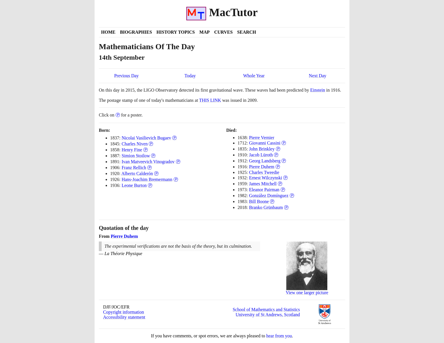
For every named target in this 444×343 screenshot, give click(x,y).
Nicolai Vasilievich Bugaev (146, 137)
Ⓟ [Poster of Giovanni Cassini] (283, 143)
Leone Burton (133, 185)
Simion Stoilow (135, 155)
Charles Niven (134, 143)
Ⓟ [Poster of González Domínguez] (292, 195)
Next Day (317, 75)
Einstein (317, 90)
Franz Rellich (133, 167)
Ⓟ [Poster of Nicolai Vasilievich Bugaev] (174, 137)
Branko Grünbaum (266, 207)
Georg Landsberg (264, 160)
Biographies (136, 32)
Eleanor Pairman (264, 189)
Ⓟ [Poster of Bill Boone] (272, 201)
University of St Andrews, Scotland (268, 314)
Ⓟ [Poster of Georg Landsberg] (283, 160)
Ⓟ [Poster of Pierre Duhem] (278, 166)
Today (190, 75)
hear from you (279, 335)
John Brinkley (261, 148)
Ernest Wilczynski (265, 177)
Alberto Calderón (137, 173)
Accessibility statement (124, 317)
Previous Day (126, 75)
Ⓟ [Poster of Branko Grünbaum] (286, 207)
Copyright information (123, 312)
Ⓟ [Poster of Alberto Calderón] (156, 173)
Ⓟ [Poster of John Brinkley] (278, 148)
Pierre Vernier (261, 137)
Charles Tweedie (264, 172)
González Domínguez (268, 195)
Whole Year (254, 75)
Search (246, 32)
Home (108, 32)
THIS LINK (210, 100)
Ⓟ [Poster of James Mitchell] (280, 183)
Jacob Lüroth (261, 154)
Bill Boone (259, 201)
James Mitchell (262, 183)
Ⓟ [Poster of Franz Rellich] (149, 167)
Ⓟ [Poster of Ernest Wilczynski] (285, 177)
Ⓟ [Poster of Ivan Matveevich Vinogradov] (178, 161)
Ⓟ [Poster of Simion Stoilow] (153, 155)
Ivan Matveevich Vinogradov (147, 161)
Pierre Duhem (261, 166)
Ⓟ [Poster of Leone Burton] (150, 185)
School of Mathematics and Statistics (266, 309)
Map (204, 32)
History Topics (176, 32)
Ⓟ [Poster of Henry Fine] (145, 149)
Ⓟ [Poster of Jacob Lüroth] (276, 154)
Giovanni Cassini (264, 143)
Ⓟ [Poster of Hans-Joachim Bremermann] (176, 179)
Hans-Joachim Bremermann (146, 179)
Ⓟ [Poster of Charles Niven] (151, 143)
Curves (223, 32)
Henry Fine (131, 149)
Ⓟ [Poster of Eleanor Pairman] (283, 189)
